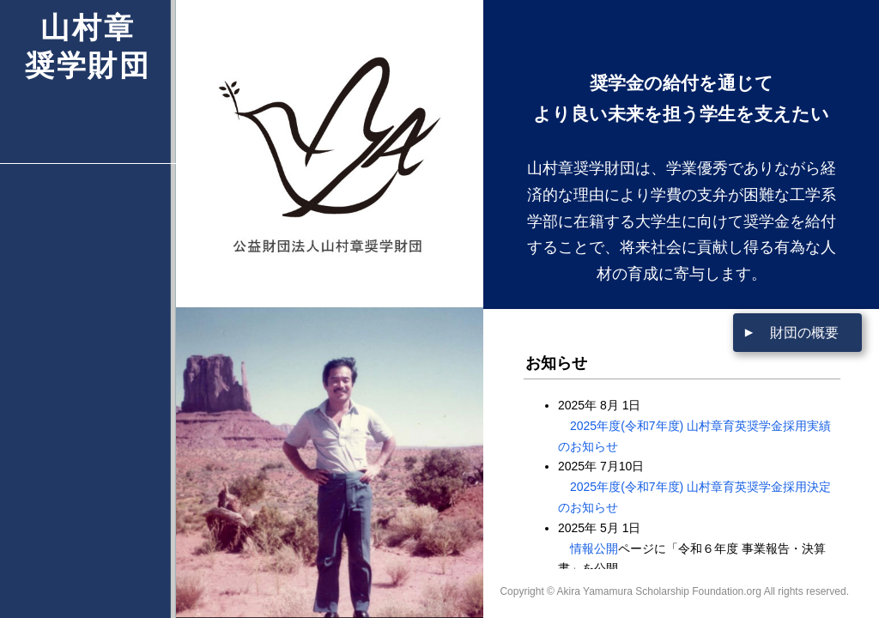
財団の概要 (804, 332)
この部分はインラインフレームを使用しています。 (682, 476)
